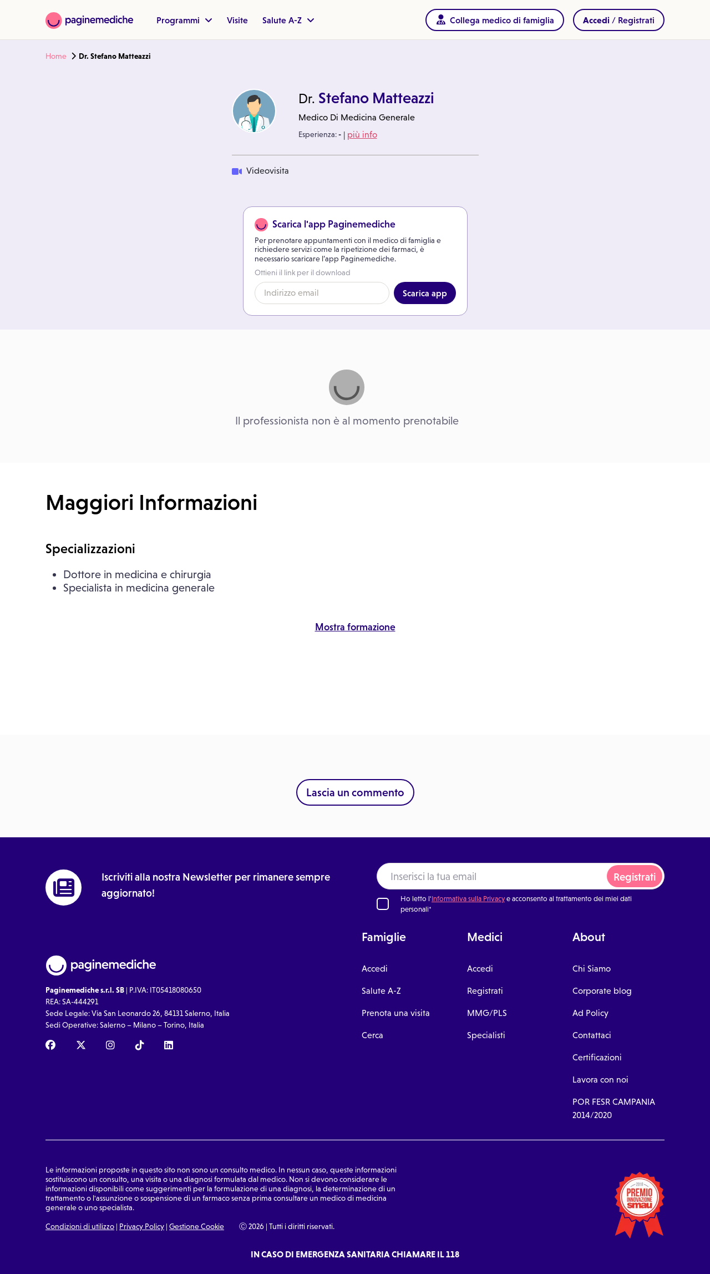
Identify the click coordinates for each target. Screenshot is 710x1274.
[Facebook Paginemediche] (50, 1046)
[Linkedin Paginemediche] (168, 1046)
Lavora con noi (600, 1079)
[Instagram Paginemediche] (110, 1046)
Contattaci (591, 1035)
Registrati (634, 877)
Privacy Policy (141, 1226)
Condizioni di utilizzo (79, 1226)
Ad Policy (590, 1013)
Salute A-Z (288, 20)
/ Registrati (619, 20)
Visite (237, 20)
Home (56, 56)
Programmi (184, 20)
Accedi (375, 968)
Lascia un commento (355, 792)
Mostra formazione (355, 627)
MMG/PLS (487, 1013)
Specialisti (486, 1035)
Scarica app (425, 293)
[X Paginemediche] (81, 1046)
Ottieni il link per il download (303, 272)
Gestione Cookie (196, 1226)
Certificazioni (597, 1057)
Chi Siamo (591, 968)
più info (362, 134)
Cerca (372, 1035)
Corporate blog (602, 990)
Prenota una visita (396, 1013)
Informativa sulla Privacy (468, 898)
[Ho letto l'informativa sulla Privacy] (383, 904)
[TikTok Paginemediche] (139, 1046)
